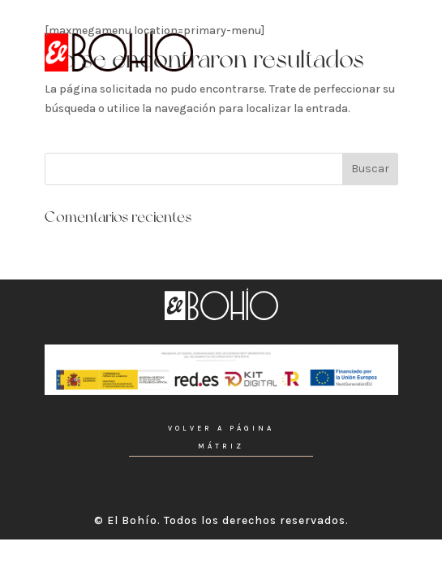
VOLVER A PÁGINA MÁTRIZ (221, 437)
